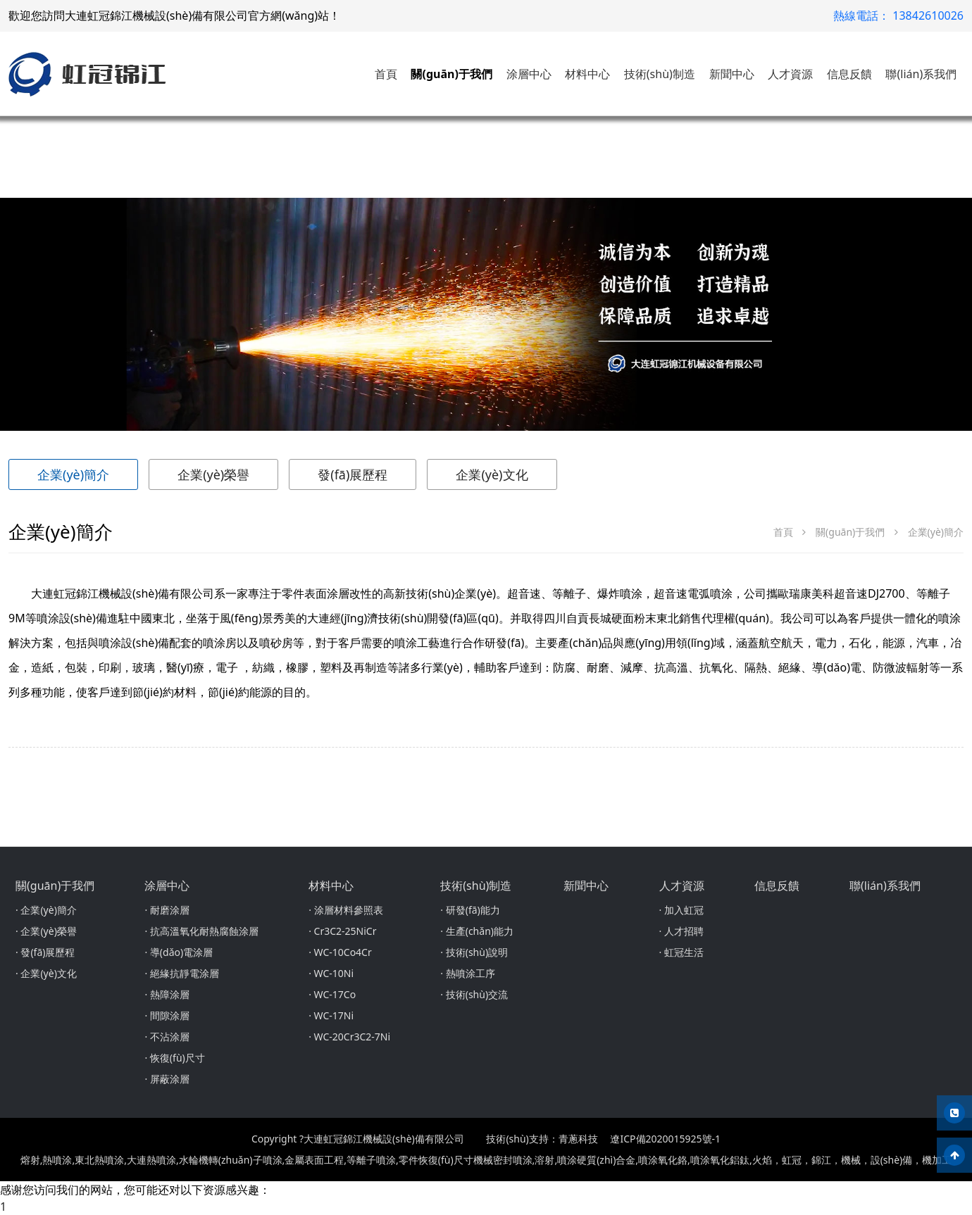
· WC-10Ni (331, 973)
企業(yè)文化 (492, 474)
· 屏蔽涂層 (166, 1078)
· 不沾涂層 (166, 1036)
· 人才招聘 (681, 931)
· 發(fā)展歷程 (45, 952)
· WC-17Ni (331, 1015)
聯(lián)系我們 (921, 74)
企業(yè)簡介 (73, 474)
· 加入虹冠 (681, 910)
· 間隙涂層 (166, 1015)
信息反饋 (849, 74)
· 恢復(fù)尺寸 (174, 1057)
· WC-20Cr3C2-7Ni (349, 1036)
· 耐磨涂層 (166, 910)
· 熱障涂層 (166, 994)
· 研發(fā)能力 (469, 910)
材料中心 (587, 74)
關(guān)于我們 (451, 74)
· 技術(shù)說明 (474, 952)
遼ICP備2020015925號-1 (665, 1138)
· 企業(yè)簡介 (46, 910)
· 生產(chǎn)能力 (476, 931)
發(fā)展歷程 (352, 474)
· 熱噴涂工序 (467, 973)
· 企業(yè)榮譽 (46, 931)
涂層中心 (529, 74)
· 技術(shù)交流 (474, 994)
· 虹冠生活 (681, 952)
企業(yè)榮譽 (213, 474)
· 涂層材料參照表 (345, 910)
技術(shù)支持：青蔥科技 (541, 1138)
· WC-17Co (332, 994)
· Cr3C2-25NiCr (342, 931)
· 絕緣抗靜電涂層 (181, 973)
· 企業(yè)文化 (46, 973)
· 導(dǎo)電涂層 (178, 952)
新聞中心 (731, 74)
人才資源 (790, 74)
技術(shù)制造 (659, 74)
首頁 (386, 74)
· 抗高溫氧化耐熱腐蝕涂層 (201, 931)
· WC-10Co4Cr (340, 952)
